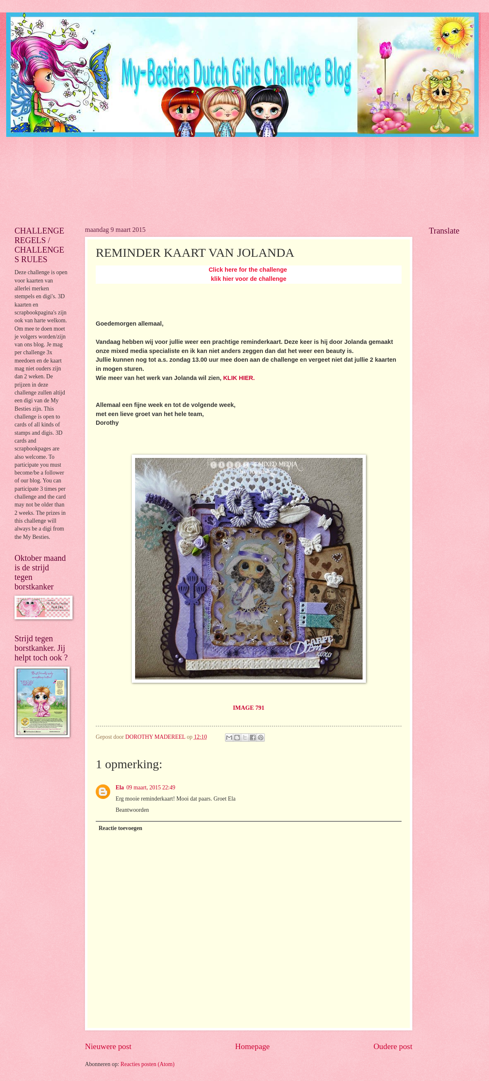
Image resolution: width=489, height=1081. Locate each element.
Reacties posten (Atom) (147, 1064)
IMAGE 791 (248, 707)
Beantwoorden (132, 810)
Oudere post (392, 1046)
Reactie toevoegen (120, 828)
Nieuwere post (108, 1046)
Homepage (252, 1046)
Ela (120, 787)
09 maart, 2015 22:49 (150, 787)
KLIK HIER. (238, 378)
